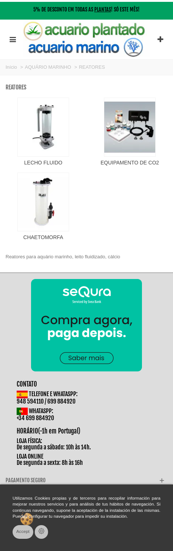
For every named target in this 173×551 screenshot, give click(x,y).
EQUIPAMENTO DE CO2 (130, 163)
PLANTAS (102, 9)
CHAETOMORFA (43, 237)
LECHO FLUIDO (43, 163)
